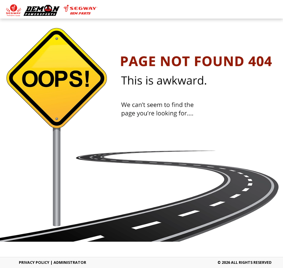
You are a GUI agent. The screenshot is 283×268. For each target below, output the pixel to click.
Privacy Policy (34, 262)
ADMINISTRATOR (70, 262)
